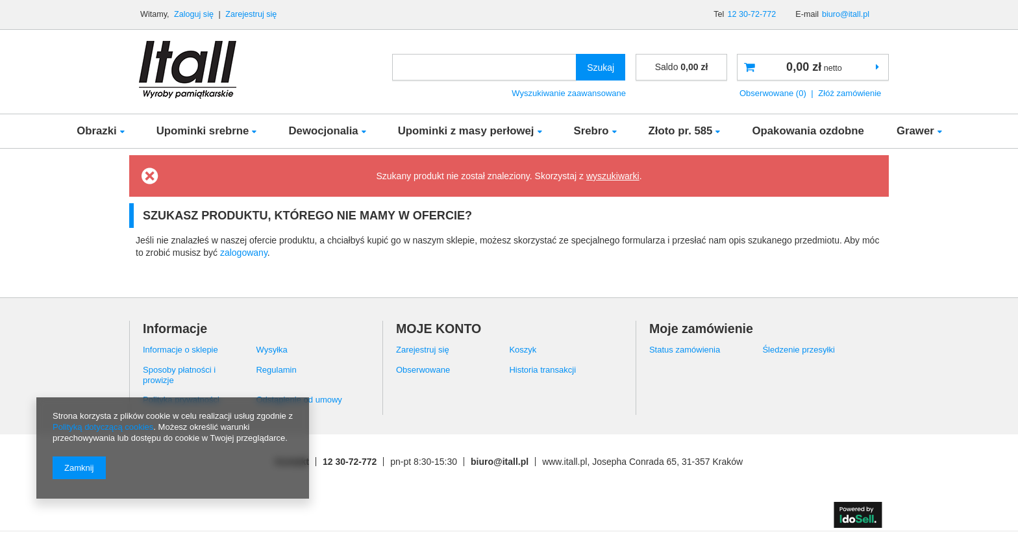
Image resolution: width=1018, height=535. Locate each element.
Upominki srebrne (202, 131)
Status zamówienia (684, 350)
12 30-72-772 (751, 14)
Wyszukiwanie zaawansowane (569, 93)
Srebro (591, 131)
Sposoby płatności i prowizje (179, 375)
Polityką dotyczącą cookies (103, 427)
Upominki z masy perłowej (466, 131)
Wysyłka (271, 350)
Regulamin (276, 370)
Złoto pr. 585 (681, 131)
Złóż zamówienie (849, 93)
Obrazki (97, 131)
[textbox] (484, 67)
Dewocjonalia (323, 131)
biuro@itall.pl (845, 14)
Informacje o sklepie (180, 350)
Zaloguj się (195, 14)
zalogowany (243, 252)
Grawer (915, 131)
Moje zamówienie (701, 328)
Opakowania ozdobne (808, 131)
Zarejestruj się (251, 14)
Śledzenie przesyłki (798, 350)
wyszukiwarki (612, 176)
